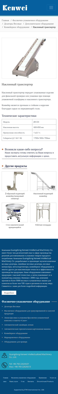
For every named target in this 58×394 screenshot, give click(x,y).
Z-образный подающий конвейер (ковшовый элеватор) (15, 196)
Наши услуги (13, 381)
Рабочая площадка (43, 224)
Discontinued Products (45, 381)
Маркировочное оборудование (17, 337)
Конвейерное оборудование (16, 27)
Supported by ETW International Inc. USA (29, 390)
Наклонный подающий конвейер (43, 194)
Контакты (31, 381)
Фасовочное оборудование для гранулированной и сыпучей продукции (29, 312)
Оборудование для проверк (15, 341)
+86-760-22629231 (21, 363)
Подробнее (9, 292)
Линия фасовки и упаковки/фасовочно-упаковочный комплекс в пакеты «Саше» (26, 319)
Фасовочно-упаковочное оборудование (30, 20)
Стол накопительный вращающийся (15, 226)
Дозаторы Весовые (13, 23)
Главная (5, 20)
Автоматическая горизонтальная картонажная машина (27, 328)
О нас (23, 381)
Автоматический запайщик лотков (18, 324)
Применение (43, 378)
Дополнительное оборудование (39, 23)
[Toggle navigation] (51, 7)
